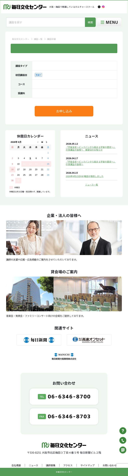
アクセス (67, 465)
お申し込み (64, 111)
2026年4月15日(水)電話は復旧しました (85, 176)
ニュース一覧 (91, 184)
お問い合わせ (109, 465)
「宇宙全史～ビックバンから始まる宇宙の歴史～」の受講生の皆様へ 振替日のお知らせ (91, 148)
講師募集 (50, 465)
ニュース (33, 465)
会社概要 (16, 465)
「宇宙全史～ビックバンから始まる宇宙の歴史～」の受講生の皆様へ (91, 163)
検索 (90, 22)
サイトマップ (87, 465)
